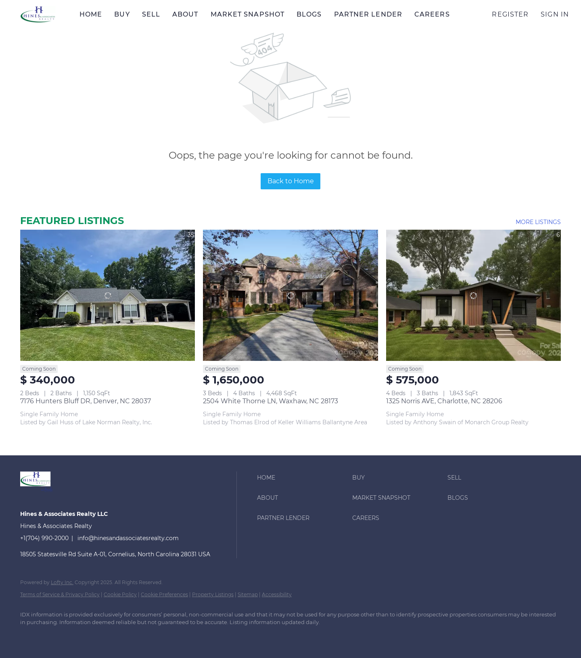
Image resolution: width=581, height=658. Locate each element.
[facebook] (30, 636)
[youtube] (147, 636)
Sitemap (248, 594)
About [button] (185, 14)
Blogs (309, 14)
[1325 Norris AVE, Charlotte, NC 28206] (473, 295)
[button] (37, 14)
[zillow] (100, 636)
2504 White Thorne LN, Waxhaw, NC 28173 (270, 401)
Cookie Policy (120, 594)
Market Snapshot (248, 14)
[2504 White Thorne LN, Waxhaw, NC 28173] (290, 295)
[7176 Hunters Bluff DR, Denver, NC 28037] (107, 295)
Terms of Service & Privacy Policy (60, 594)
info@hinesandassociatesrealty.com (128, 538)
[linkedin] (53, 636)
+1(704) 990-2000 (44, 538)
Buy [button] (122, 14)
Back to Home (291, 181)
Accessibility (277, 594)
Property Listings (213, 594)
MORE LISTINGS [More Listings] (538, 222)
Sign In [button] (555, 14)
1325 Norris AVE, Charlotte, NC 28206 (444, 401)
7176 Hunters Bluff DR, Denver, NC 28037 (85, 401)
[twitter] (76, 636)
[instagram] (123, 636)
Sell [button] (151, 14)
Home (90, 14)
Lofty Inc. (62, 582)
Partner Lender (368, 14)
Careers (432, 14)
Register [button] (510, 14)
